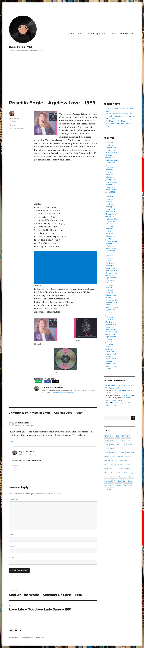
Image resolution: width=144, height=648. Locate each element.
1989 (10, 128)
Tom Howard (109, 489)
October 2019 (110, 334)
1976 (117, 436)
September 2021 (111, 278)
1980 (112, 440)
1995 (112, 452)
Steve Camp (127, 481)
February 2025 (110, 177)
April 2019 (109, 349)
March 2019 (109, 352)
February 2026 (110, 148)
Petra (119, 473)
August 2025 (110, 163)
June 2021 (109, 285)
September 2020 (111, 307)
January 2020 (110, 327)
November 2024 (111, 185)
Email (12, 546)
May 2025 (109, 170)
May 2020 (109, 317)
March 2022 (109, 263)
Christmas (130, 452)
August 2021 (110, 280)
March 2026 (110, 145)
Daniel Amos (109, 456)
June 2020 (109, 315)
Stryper (118, 485)
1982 (123, 440)
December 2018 (111, 359)
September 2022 (111, 248)
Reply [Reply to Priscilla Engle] (12, 442)
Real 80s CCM (20, 47)
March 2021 (109, 293)
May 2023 (109, 229)
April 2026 (109, 143)
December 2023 (111, 212)
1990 (112, 448)
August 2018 (110, 369)
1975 (111, 436)
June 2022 (109, 256)
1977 (123, 436)
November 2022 (111, 244)
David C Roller (110, 386)
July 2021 (108, 283)
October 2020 (110, 305)
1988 (129, 444)
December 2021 (111, 271)
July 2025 (108, 165)
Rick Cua (117, 481)
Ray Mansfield (14, 118)
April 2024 (109, 202)
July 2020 (108, 312)
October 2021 (110, 275)
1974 (106, 436)
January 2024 (110, 209)
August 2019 (110, 339)
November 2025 (111, 155)
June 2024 (109, 197)
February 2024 (110, 207)
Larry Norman (119, 465)
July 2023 (108, 224)
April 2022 (109, 261)
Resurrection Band (126, 477)
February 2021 (110, 295)
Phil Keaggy (128, 473)
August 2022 (110, 251)
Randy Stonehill (110, 477)
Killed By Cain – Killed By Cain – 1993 (119, 121)
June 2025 (109, 167)
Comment (14, 499)
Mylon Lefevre (109, 473)
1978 (129, 436)
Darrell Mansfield (123, 456)
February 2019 (110, 354)
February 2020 (110, 325)
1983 (128, 440)
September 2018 (111, 366)
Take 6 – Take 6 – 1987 (126, 395)
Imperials (108, 465)
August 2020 (110, 310)
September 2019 (111, 337)
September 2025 (111, 160)
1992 (123, 448)
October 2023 (110, 217)
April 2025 (109, 172)
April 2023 (109, 231)
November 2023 (111, 214)
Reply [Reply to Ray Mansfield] (15, 467)
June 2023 (109, 226)
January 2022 (110, 268)
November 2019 (111, 332)
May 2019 (109, 347)
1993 (128, 448)
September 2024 (111, 190)
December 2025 (111, 153)
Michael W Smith (122, 469)
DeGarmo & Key (110, 460)
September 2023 (111, 219)
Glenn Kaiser (123, 460)
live (128, 465)
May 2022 (109, 258)
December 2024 (111, 182)
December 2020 (111, 300)
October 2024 (110, 187)
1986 (117, 444)
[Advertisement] (72, 82)
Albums (81, 33)
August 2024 (110, 192)
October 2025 (110, 158)
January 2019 (110, 356)
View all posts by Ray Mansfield (62, 393)
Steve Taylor (109, 485)
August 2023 (110, 221)
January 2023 (110, 239)
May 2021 (108, 288)
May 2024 (109, 199)
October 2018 (110, 364)
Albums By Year (95, 33)
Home (71, 33)
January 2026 (110, 150)
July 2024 (108, 194)
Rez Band (108, 481)
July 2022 (108, 253)
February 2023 (110, 236)
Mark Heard (108, 469)
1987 (123, 444)
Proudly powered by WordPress (32, 638)
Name (12, 535)
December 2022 (111, 241)
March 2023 (109, 234)
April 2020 (109, 320)
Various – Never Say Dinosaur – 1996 (119, 114)
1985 (112, 444)
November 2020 (111, 302)
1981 (117, 440)
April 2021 (109, 290)
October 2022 (110, 246)
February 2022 (110, 266)
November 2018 (111, 361)
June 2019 (109, 344)
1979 (106, 440)
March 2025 (109, 175)
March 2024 (109, 204)
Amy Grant (120, 452)
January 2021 (110, 298)
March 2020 (109, 322)
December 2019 (111, 329)
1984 (106, 444)
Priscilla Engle (18, 128)
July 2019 (108, 342)
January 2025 (110, 180)
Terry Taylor (128, 485)
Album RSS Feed (127, 33)
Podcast (112, 33)
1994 (106, 452)
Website (13, 557)
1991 (117, 448)
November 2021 (111, 273)
